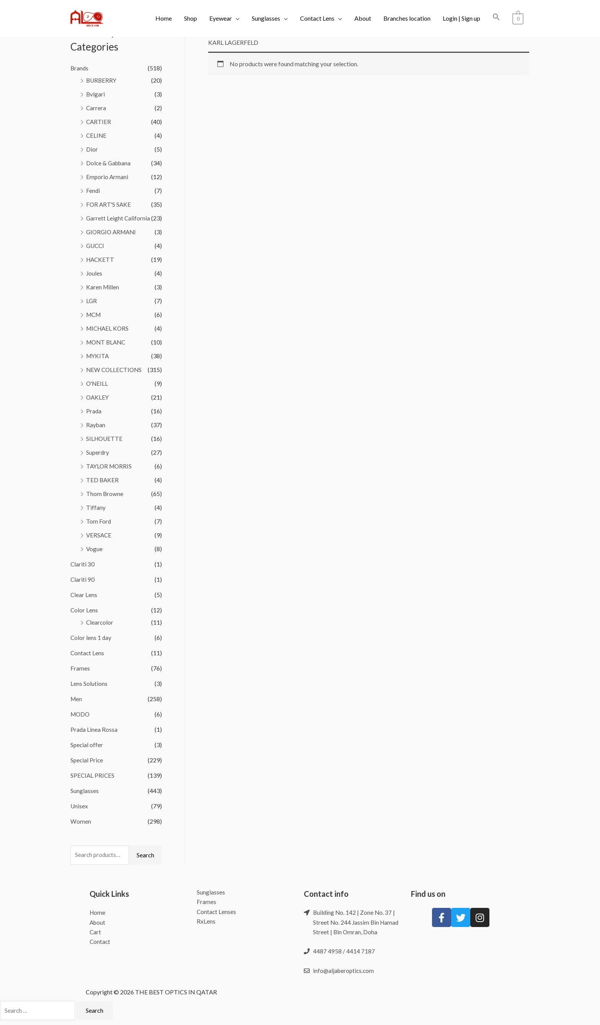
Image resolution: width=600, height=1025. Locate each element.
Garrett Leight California (118, 218)
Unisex (79, 806)
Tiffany (96, 507)
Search (145, 855)
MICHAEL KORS (108, 328)
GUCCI (96, 245)
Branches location (406, 18)
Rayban (96, 424)
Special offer (87, 744)
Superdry (98, 452)
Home (163, 18)
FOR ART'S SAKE (109, 204)
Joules (94, 273)
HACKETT (101, 259)
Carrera (96, 107)
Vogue (94, 548)
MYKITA (98, 355)
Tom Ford (98, 521)
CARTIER (99, 121)
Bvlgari (95, 94)
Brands (79, 68)
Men (76, 698)
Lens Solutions (89, 683)
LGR (91, 300)
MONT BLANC (107, 342)
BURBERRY (102, 80)
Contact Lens (317, 18)
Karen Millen (103, 287)
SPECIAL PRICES (93, 775)
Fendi (93, 190)
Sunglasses (266, 18)
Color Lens (84, 610)
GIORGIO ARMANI (112, 231)
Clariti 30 (82, 564)
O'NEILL (97, 383)
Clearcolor (100, 622)
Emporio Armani (107, 176)
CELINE (96, 135)
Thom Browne (105, 493)
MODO (80, 714)
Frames (80, 668)
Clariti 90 (82, 579)
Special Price (87, 760)
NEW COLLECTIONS (115, 369)
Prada (94, 411)
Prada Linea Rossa (94, 729)
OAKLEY (98, 397)
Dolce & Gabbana (109, 162)
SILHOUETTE (105, 438)
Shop (190, 18)
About (362, 18)
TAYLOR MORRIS (110, 466)
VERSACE (99, 535)
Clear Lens (84, 594)
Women (80, 821)
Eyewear (220, 18)
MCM (94, 314)
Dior (92, 149)
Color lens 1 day (91, 637)
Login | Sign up (461, 18)
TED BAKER (102, 479)
